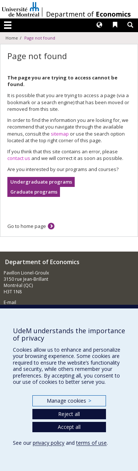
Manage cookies (69, 400)
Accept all (69, 426)
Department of (88, 14)
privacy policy (48, 442)
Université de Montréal (20, 9)
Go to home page (26, 226)
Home (12, 38)
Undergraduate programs (41, 181)
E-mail (10, 302)
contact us (18, 158)
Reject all (69, 413)
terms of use (91, 442)
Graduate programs (33, 191)
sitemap (60, 133)
